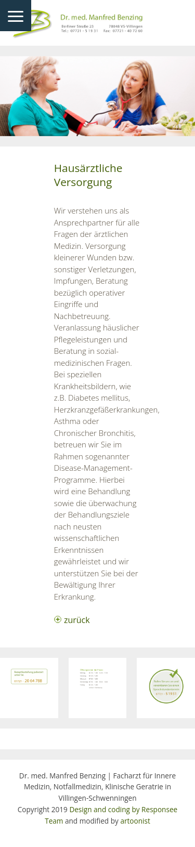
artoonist (135, 821)
